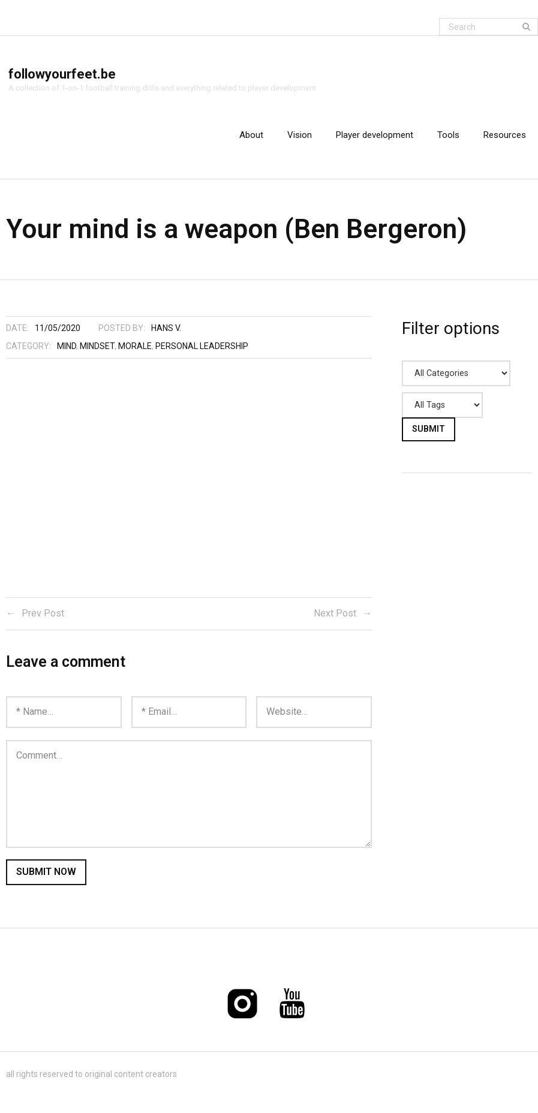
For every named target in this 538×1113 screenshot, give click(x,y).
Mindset (97, 347)
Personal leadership (201, 347)
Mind (66, 347)
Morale (135, 347)
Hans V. (166, 329)
